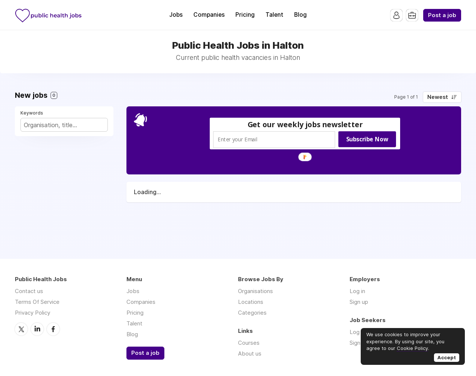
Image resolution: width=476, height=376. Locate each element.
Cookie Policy (412, 348)
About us (249, 353)
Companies (209, 14)
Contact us (29, 291)
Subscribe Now (367, 139)
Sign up (359, 301)
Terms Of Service (37, 301)
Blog (300, 14)
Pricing (245, 14)
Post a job (442, 15)
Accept (446, 357)
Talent (274, 14)
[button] (305, 124)
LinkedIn (37, 329)
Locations (250, 301)
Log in (357, 291)
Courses (249, 342)
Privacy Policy (32, 312)
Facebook (53, 329)
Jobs (176, 14)
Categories (252, 312)
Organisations (255, 291)
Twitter (21, 329)
